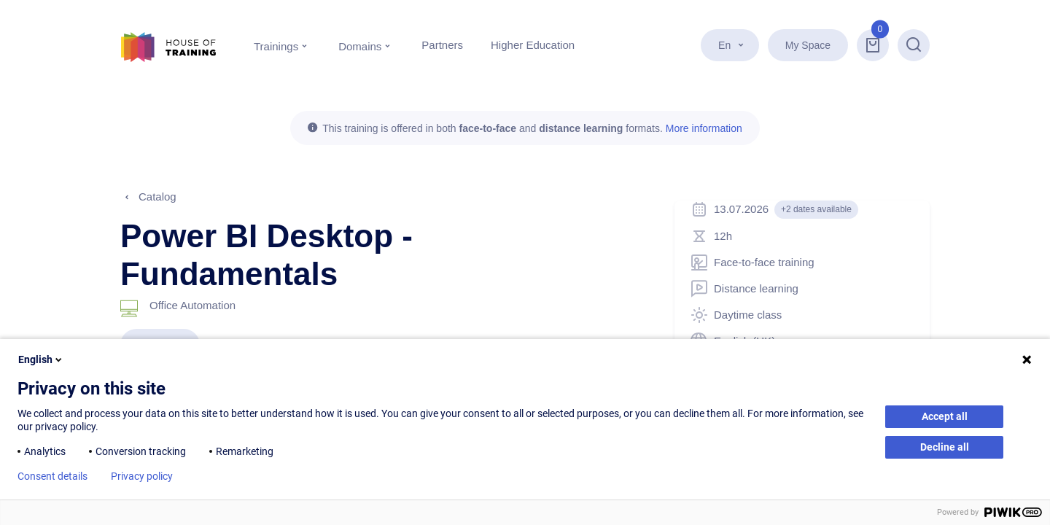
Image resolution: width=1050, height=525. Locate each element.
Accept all (945, 416)
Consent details (53, 476)
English (41, 359)
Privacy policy (142, 476)
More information (704, 128)
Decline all (944, 447)
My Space (808, 45)
